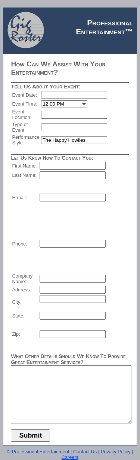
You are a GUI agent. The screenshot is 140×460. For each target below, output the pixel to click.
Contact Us (85, 451)
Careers (70, 457)
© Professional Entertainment (38, 451)
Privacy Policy (116, 451)
